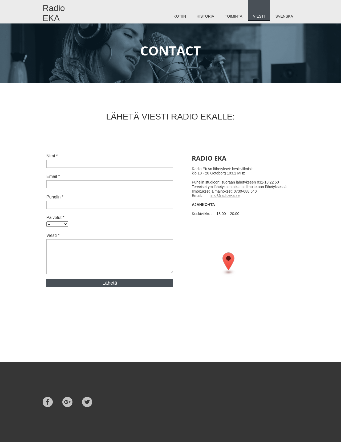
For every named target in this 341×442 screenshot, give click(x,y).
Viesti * (53, 235)
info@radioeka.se (224, 195)
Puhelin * (54, 197)
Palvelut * (55, 217)
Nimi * (52, 156)
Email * (53, 176)
